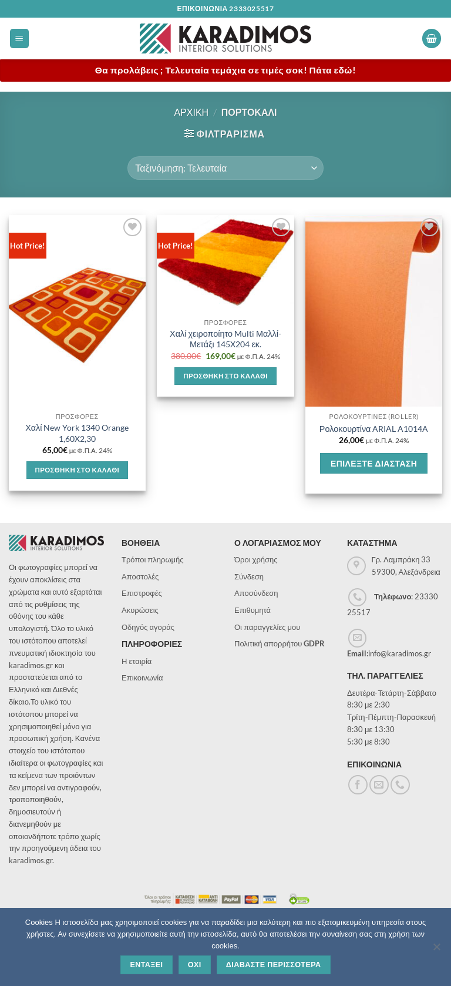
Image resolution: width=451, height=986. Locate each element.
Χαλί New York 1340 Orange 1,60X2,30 (77, 433)
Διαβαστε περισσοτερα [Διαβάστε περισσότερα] (273, 965)
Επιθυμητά (252, 610)
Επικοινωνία (142, 677)
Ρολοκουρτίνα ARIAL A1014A (374, 429)
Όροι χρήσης (256, 559)
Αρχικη (191, 112)
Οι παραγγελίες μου (267, 627)
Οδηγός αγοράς (148, 627)
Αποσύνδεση (256, 593)
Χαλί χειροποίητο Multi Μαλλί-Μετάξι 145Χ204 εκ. (225, 339)
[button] (19, 38)
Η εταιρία (137, 661)
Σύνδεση (249, 576)
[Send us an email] (379, 784)
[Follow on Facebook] (358, 784)
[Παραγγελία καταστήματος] (225, 168)
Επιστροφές (142, 593)
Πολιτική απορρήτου (279, 643)
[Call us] (400, 784)
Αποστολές (140, 576)
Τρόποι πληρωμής (153, 559)
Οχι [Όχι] (194, 965)
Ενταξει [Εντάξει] (146, 965)
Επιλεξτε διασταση (374, 463)
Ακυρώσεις (140, 610)
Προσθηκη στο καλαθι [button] (77, 470)
